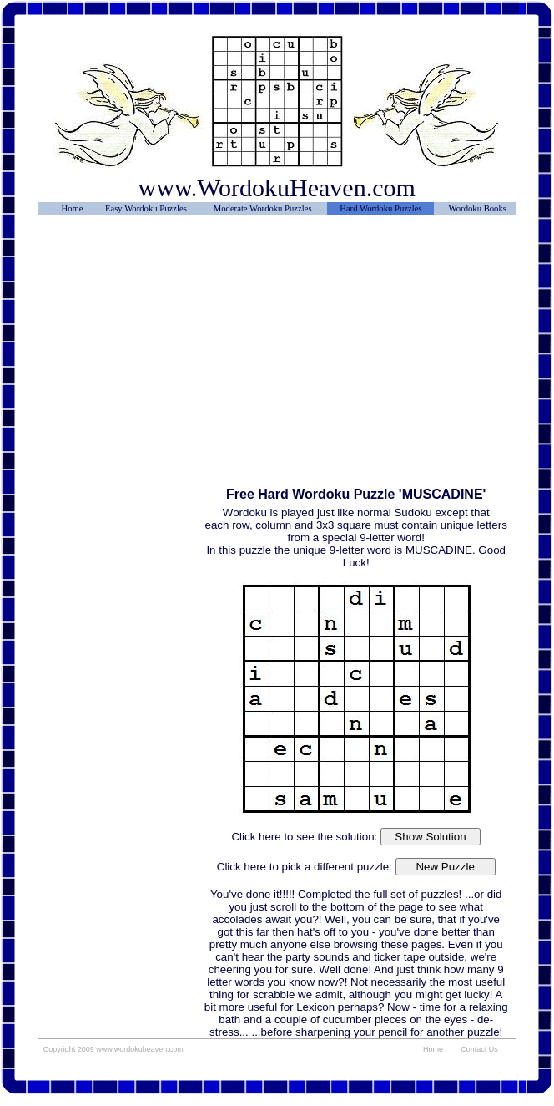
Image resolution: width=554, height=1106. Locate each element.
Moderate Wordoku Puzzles (263, 208)
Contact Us (479, 1049)
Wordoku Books (477, 208)
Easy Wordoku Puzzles (146, 208)
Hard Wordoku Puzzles (380, 208)
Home (72, 208)
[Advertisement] (121, 264)
